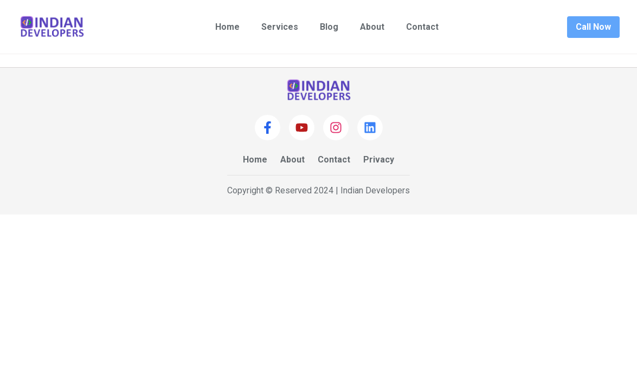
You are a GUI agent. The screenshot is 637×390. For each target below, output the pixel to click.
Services (279, 27)
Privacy (378, 159)
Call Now (593, 27)
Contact (422, 27)
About (372, 27)
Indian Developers (375, 190)
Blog (329, 27)
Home (227, 27)
